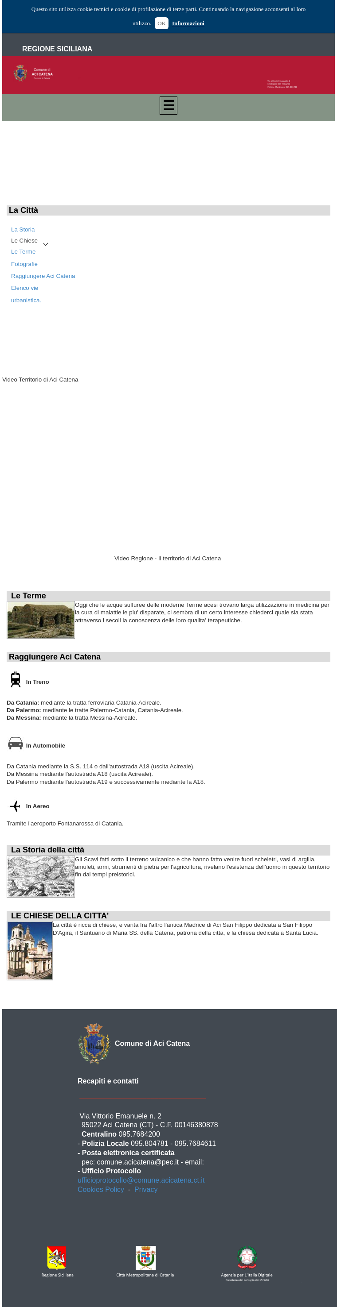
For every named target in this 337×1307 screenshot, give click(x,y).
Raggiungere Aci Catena (43, 276)
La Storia (23, 229)
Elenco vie (25, 288)
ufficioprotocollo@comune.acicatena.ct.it (141, 1180)
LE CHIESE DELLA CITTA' (60, 915)
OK (161, 23)
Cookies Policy (101, 1189)
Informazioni (188, 23)
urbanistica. (26, 300)
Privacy (145, 1189)
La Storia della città (47, 849)
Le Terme (23, 251)
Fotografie (24, 264)
